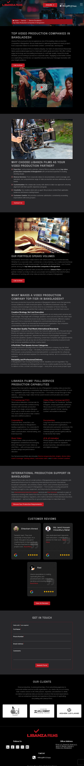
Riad (39, 568)
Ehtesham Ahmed (29, 529)
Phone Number (18, 637)
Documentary (49, 421)
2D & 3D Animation (51, 439)
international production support (26, 493)
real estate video (41, 459)
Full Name (17, 630)
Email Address (18, 644)
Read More (28, 547)
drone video (66, 456)
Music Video (16, 439)
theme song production (46, 456)
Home (16, 21)
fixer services (52, 493)
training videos (29, 459)
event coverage (17, 459)
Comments (17, 651)
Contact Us (18, 203)
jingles (58, 456)
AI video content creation (60, 459)
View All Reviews (42, 604)
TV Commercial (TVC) (20, 401)
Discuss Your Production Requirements (27, 505)
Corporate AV (17, 421)
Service (23, 21)
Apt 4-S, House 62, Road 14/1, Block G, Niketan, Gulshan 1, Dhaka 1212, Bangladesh (66, 746)
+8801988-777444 (68, 6)
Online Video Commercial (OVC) (56, 401)
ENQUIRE (50, 5)
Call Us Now (18, 66)
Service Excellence (35, 21)
